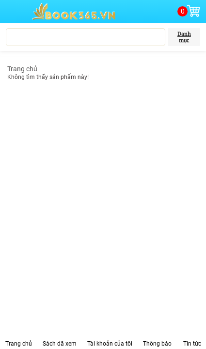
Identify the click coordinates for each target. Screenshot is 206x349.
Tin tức (192, 343)
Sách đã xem (60, 343)
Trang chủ (22, 69)
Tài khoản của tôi (109, 343)
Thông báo (157, 343)
